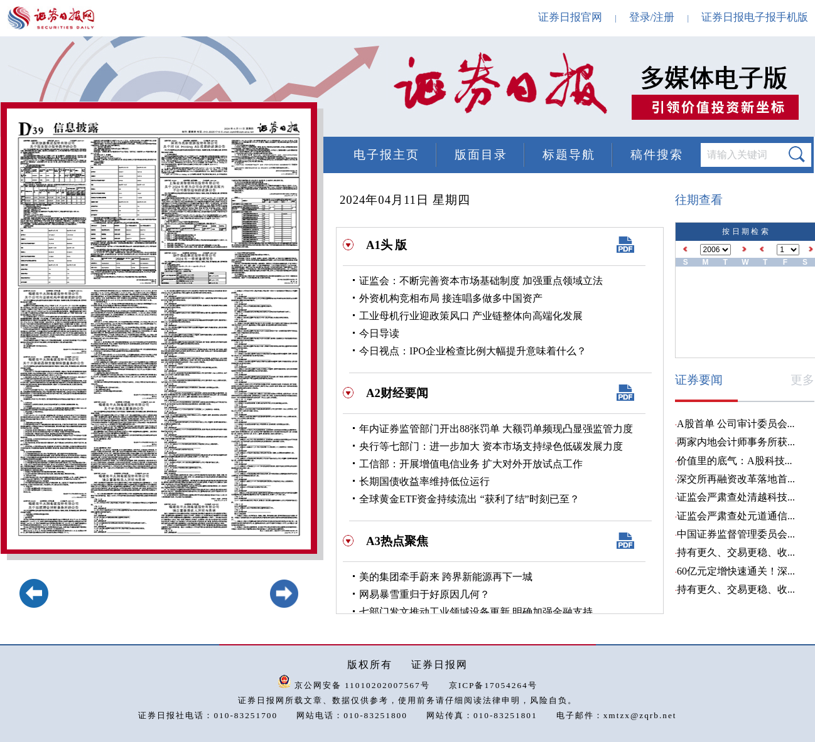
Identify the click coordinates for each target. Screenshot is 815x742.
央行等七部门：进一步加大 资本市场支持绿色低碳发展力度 (491, 446)
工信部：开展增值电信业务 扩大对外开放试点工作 (471, 463)
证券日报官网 (570, 17)
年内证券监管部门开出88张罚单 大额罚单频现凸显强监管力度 (496, 428)
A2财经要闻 (397, 393)
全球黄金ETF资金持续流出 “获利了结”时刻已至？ (469, 499)
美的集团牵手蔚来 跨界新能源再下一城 (445, 576)
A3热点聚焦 (397, 541)
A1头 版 (386, 245)
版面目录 (481, 154)
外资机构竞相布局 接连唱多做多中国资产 (450, 298)
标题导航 (568, 154)
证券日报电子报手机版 (754, 17)
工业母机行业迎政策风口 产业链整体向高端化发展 (471, 315)
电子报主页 (386, 154)
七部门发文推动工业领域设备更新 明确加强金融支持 (476, 612)
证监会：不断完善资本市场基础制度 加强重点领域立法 (481, 280)
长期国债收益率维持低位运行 (424, 481)
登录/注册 (652, 17)
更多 (802, 379)
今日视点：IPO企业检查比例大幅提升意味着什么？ (472, 351)
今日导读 (379, 333)
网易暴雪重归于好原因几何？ (424, 594)
